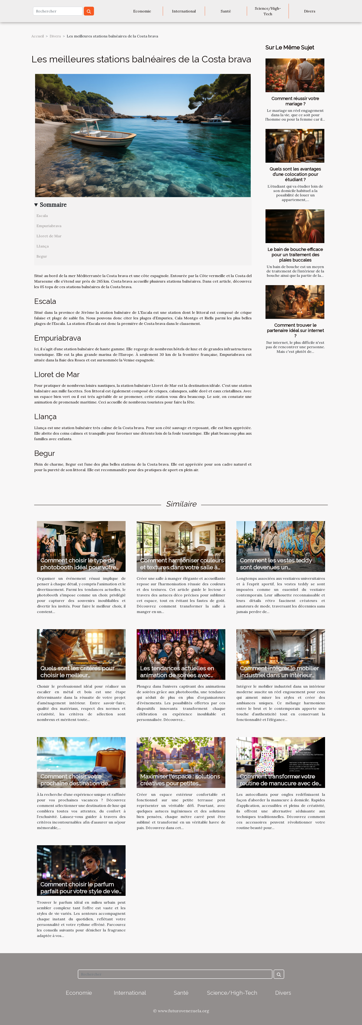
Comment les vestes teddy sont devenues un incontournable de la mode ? (278, 567)
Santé (226, 11)
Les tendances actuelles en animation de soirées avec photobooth (177, 675)
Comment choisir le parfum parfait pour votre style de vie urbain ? (79, 891)
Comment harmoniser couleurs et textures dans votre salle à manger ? (182, 567)
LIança (42, 246)
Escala (42, 215)
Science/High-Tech (268, 11)
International (184, 11)
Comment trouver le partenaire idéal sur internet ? (295, 330)
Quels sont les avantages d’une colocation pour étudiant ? (295, 174)
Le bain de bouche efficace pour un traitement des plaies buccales (295, 254)
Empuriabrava (48, 225)
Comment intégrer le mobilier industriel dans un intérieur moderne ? (279, 675)
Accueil (37, 36)
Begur (41, 256)
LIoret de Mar (49, 236)
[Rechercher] (58, 11)
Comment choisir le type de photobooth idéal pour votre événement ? (78, 567)
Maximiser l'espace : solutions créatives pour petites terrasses (180, 783)
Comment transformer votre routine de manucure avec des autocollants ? (281, 783)
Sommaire (53, 204)
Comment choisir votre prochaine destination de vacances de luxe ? (74, 783)
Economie (142, 11)
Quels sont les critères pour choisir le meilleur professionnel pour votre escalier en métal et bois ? (77, 678)
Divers (309, 11)
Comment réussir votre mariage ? (295, 101)
